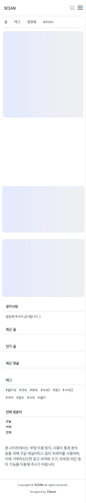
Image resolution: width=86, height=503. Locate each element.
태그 (17, 21)
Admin (48, 21)
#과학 (23, 390)
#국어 (10, 397)
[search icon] (72, 8)
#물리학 (11, 390)
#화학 (34, 390)
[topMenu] (80, 7)
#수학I (45, 390)
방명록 (31, 21)
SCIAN (10, 8)
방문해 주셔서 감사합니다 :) (23, 316)
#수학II (67, 390)
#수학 (31, 397)
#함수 (20, 397)
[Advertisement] (43, 74)
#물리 (42, 397)
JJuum (51, 492)
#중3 (56, 390)
